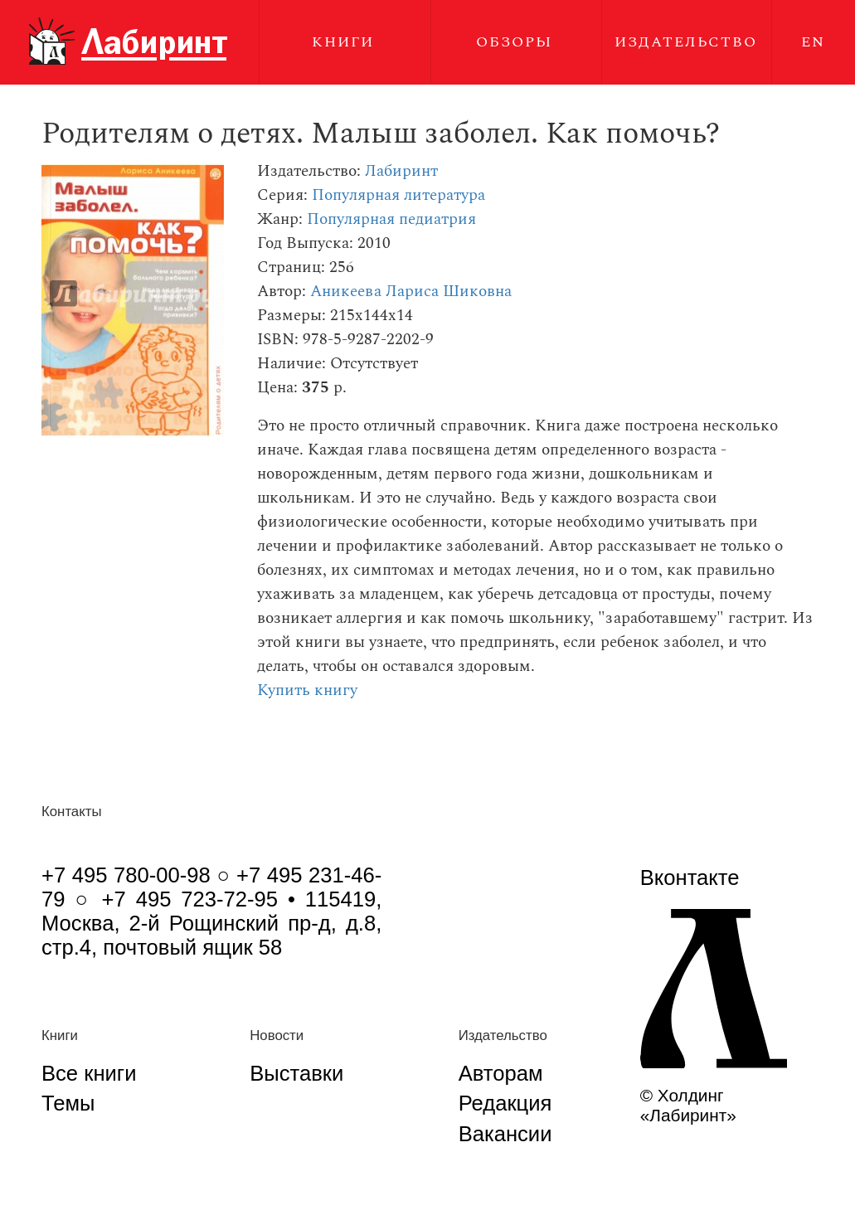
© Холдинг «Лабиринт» (688, 1105)
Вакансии (505, 1133)
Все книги (88, 1073)
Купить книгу (307, 690)
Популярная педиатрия (391, 219)
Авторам (501, 1073)
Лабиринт (401, 171)
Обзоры (514, 42)
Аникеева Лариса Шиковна (411, 292)
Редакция (505, 1103)
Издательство (686, 42)
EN (813, 42)
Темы (68, 1103)
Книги (343, 42)
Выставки (296, 1073)
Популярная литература (398, 195)
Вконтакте (690, 877)
